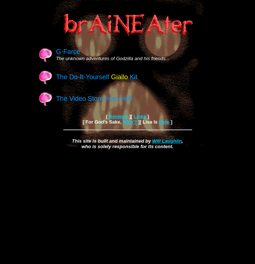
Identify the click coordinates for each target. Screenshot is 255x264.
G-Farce (68, 51)
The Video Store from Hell (94, 98)
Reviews (118, 116)
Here (164, 122)
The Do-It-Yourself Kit (96, 77)
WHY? (130, 122)
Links (140, 116)
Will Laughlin (167, 141)
